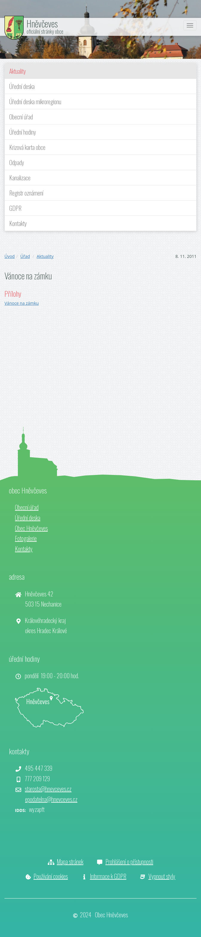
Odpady (16, 162)
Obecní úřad (21, 116)
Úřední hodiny (22, 131)
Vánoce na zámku (21, 303)
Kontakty (18, 223)
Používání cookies (50, 876)
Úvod (9, 256)
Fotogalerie (26, 538)
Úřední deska (22, 86)
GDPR (15, 208)
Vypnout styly (161, 876)
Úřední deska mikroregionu (35, 101)
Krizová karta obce (27, 147)
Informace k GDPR (108, 876)
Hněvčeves (42, 23)
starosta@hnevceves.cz (48, 788)
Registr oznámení (26, 192)
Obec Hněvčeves (31, 528)
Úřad (25, 256)
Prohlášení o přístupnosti (129, 861)
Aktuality (17, 71)
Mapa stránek (70, 861)
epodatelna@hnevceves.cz (51, 799)
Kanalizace (19, 177)
